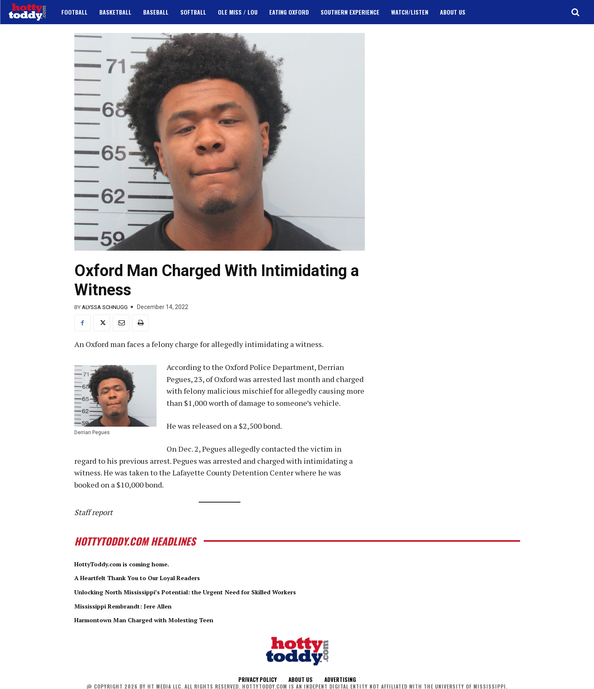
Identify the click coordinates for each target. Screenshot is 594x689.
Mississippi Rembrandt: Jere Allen (137, 606)
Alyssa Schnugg (105, 307)
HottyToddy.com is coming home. (136, 563)
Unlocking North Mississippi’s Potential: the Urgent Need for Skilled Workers (219, 591)
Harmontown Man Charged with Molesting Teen (164, 619)
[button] (575, 12)
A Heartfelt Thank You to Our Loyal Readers (156, 577)
